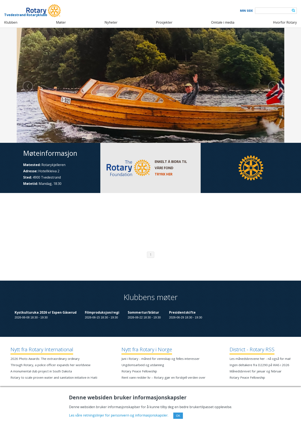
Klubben (10, 22)
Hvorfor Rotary (285, 22)
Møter (61, 22)
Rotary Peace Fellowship (139, 371)
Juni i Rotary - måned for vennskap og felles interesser (160, 359)
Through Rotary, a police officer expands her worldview (50, 365)
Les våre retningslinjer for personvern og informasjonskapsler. (118, 415)
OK (178, 415)
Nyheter (111, 22)
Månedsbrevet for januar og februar (256, 371)
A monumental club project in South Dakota (41, 371)
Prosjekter (164, 22)
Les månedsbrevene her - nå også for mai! (260, 359)
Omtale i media (222, 22)
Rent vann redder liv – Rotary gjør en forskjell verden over (163, 377)
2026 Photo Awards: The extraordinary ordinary (45, 359)
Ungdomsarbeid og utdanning (142, 365)
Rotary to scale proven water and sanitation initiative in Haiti (53, 377)
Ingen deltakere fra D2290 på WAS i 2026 (259, 365)
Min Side (246, 10)
